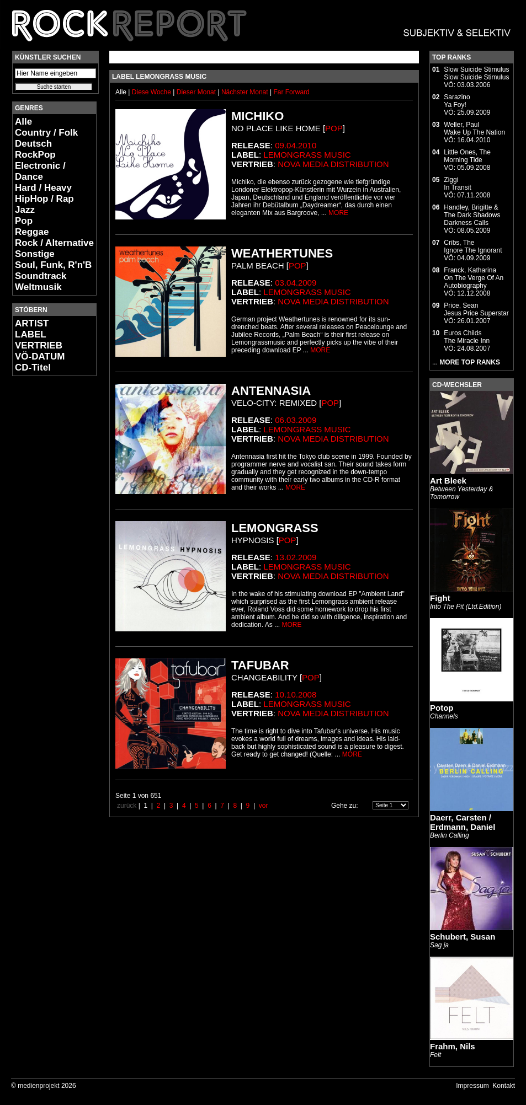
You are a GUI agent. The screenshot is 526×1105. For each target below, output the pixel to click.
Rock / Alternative (54, 243)
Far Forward (291, 92)
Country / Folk (46, 132)
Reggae (32, 232)
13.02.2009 (295, 557)
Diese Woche (152, 92)
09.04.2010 (295, 145)
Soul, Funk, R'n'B (53, 265)
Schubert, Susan (462, 936)
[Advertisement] (45, 549)
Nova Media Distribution (333, 164)
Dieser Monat (197, 92)
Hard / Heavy (43, 188)
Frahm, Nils (452, 1046)
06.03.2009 (295, 420)
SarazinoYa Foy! (457, 101)
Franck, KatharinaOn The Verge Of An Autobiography (473, 277)
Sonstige (35, 254)
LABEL (30, 334)
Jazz (25, 210)
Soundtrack (41, 276)
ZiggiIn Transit (457, 183)
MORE (338, 213)
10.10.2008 (295, 694)
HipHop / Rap (44, 199)
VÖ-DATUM (40, 356)
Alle (23, 121)
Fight (440, 598)
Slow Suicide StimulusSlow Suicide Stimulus (476, 73)
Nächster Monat (244, 92)
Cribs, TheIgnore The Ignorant (473, 246)
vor (263, 805)
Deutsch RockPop (35, 149)
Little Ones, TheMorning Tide (467, 156)
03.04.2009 (295, 282)
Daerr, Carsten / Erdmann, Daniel (462, 822)
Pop (24, 221)
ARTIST (32, 323)
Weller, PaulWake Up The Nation (474, 128)
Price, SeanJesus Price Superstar (476, 309)
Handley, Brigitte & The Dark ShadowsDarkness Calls (472, 215)
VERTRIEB (38, 345)
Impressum (472, 1086)
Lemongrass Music (306, 154)
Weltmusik (38, 287)
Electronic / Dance (40, 171)
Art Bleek (448, 480)
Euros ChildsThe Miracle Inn (467, 337)
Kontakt (503, 1086)
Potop (442, 707)
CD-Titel (33, 367)
